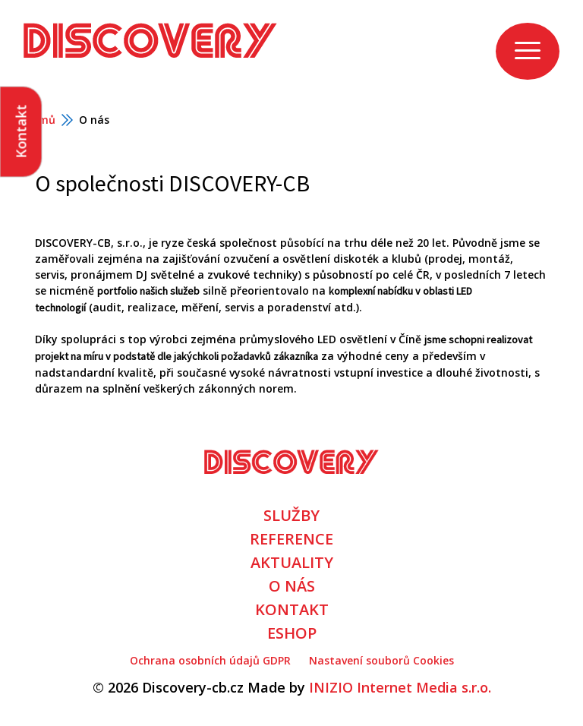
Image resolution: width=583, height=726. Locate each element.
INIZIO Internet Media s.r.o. (400, 687)
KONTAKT (292, 609)
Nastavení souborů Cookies (381, 660)
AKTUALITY (292, 562)
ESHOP (292, 633)
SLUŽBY (291, 515)
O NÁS (292, 586)
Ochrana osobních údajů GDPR (210, 660)
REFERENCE (291, 539)
